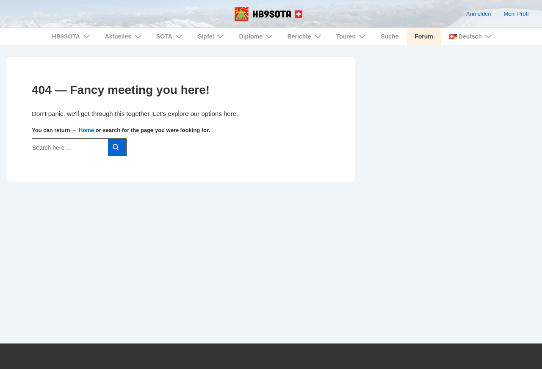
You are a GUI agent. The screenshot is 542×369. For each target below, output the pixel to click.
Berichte (306, 36)
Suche (389, 36)
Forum (424, 36)
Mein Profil (517, 14)
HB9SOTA (72, 36)
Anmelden (478, 14)
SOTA (170, 36)
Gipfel (212, 36)
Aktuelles (124, 36)
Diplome (256, 36)
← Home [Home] (83, 130)
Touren (352, 36)
